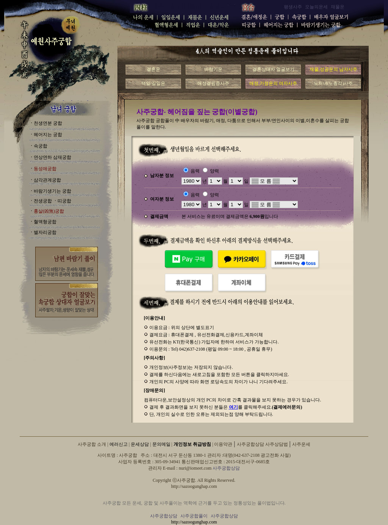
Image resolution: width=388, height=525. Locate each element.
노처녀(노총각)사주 (333, 83)
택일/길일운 (153, 83)
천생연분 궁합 (48, 123)
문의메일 (161, 444)
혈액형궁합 (45, 221)
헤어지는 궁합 (48, 134)
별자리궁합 (45, 232)
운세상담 (140, 444)
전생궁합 (43, 201)
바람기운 (213, 69)
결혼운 (153, 69)
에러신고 (119, 444)
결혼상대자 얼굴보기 (273, 69)
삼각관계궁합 (47, 180)
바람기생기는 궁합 (52, 191)
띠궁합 (64, 201)
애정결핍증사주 (213, 83)
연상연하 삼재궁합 (52, 157)
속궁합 (40, 146)
